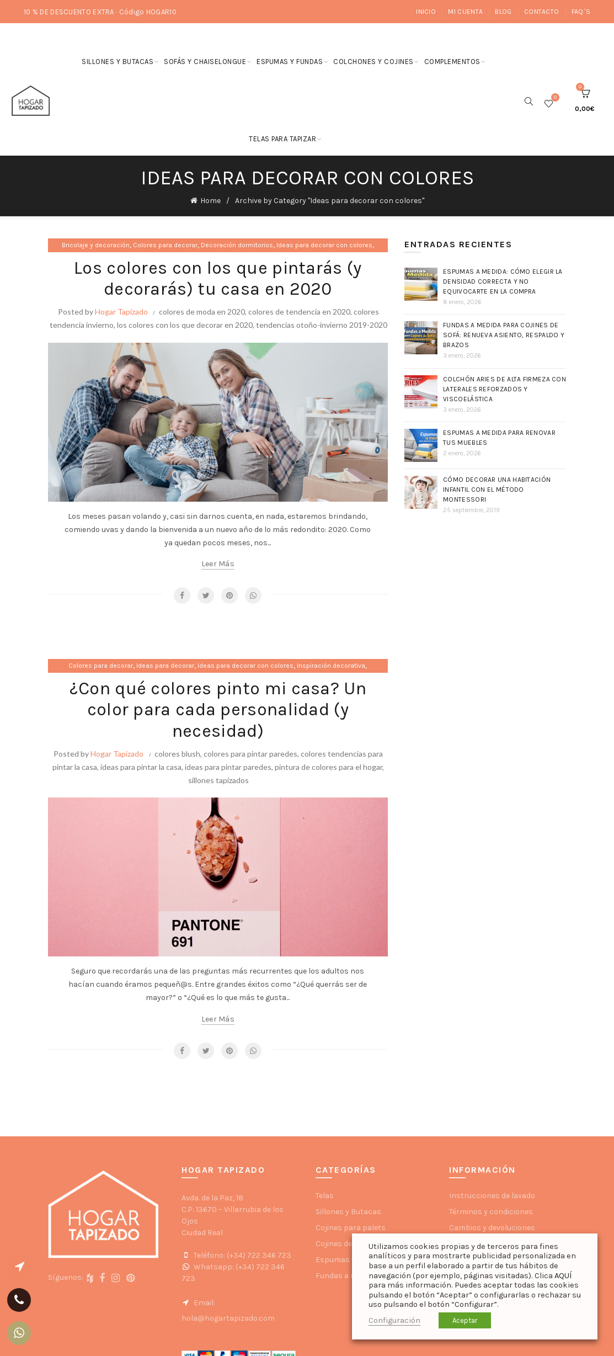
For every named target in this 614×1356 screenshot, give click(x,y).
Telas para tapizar (282, 139)
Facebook (182, 595)
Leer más (217, 563)
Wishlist (554, 98)
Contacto (541, 11)
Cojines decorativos (351, 1243)
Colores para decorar (165, 245)
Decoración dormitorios (237, 245)
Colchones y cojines (373, 61)
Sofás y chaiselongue (205, 61)
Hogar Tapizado (121, 311)
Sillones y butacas (117, 61)
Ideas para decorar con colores (324, 245)
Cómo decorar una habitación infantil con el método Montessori (497, 489)
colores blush (177, 753)
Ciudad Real (202, 1232)
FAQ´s (581, 11)
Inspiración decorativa (331, 665)
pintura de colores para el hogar (328, 767)
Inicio (426, 11)
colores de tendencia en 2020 (299, 311)
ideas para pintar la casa (140, 767)
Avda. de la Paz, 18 (212, 1198)
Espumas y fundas (290, 61)
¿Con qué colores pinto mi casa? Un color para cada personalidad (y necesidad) (218, 709)
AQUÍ (563, 1275)
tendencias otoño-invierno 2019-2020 (321, 324)
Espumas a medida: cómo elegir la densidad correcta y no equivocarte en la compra (503, 281)
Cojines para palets (351, 1227)
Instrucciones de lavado (492, 1195)
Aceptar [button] (464, 1320)
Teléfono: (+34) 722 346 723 (236, 1255)
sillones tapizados (218, 780)
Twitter (206, 595)
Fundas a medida (346, 1275)
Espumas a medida (349, 1259)
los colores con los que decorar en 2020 (185, 324)
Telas (325, 1195)
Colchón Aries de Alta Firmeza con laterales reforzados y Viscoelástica (504, 389)
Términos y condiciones (491, 1211)
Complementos (452, 61)
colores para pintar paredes (250, 753)
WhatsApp (253, 595)
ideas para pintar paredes (228, 767)
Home (210, 200)
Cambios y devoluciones (492, 1227)
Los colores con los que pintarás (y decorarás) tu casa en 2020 (218, 278)
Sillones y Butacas (348, 1211)
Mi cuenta (465, 11)
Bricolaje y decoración (96, 245)
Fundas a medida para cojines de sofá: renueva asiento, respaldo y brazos (503, 335)
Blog (503, 11)
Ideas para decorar (165, 665)
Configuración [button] (394, 1320)
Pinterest (229, 595)
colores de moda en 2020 (202, 311)
